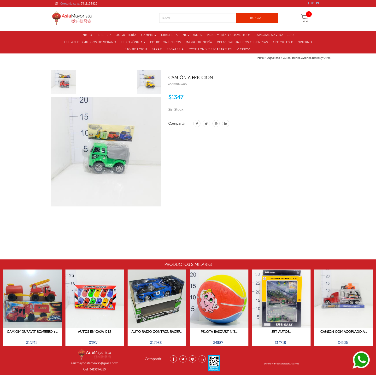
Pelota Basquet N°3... (219, 332)
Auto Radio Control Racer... (156, 332)
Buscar (257, 18)
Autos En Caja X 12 (94, 332)
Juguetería (126, 35)
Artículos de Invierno (292, 42)
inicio (260, 57)
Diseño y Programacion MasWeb (281, 363)
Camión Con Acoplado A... (343, 332)
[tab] (63, 82)
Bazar (157, 49)
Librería (105, 35)
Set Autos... (281, 332)
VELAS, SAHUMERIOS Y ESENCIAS (242, 42)
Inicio (87, 35)
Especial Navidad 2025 (274, 35)
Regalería (175, 49)
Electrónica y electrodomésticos (151, 42)
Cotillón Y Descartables (210, 49)
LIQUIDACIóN (136, 49)
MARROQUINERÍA (199, 42)
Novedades (192, 35)
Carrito (244, 49)
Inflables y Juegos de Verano (90, 42)
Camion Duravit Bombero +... (32, 332)
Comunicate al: (76, 3)
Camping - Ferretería (159, 35)
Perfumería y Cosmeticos (229, 35)
